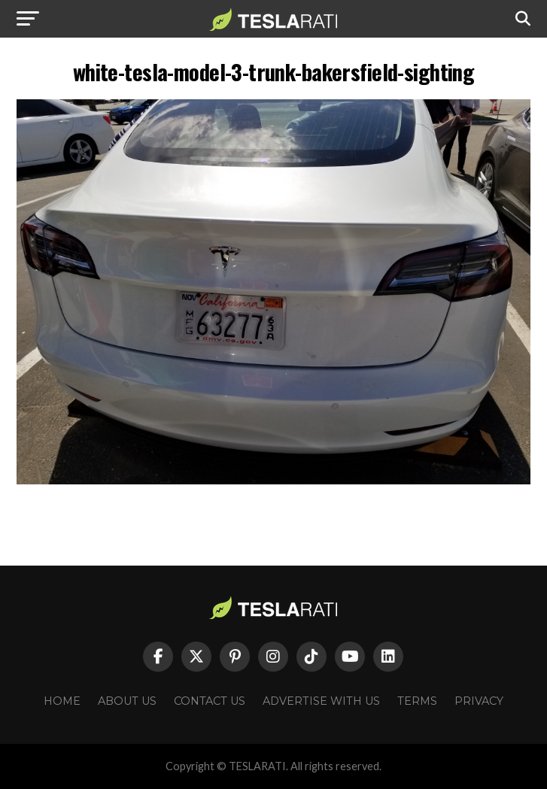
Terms (417, 701)
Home (62, 701)
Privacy (478, 701)
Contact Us (209, 701)
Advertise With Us (321, 701)
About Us (127, 701)
